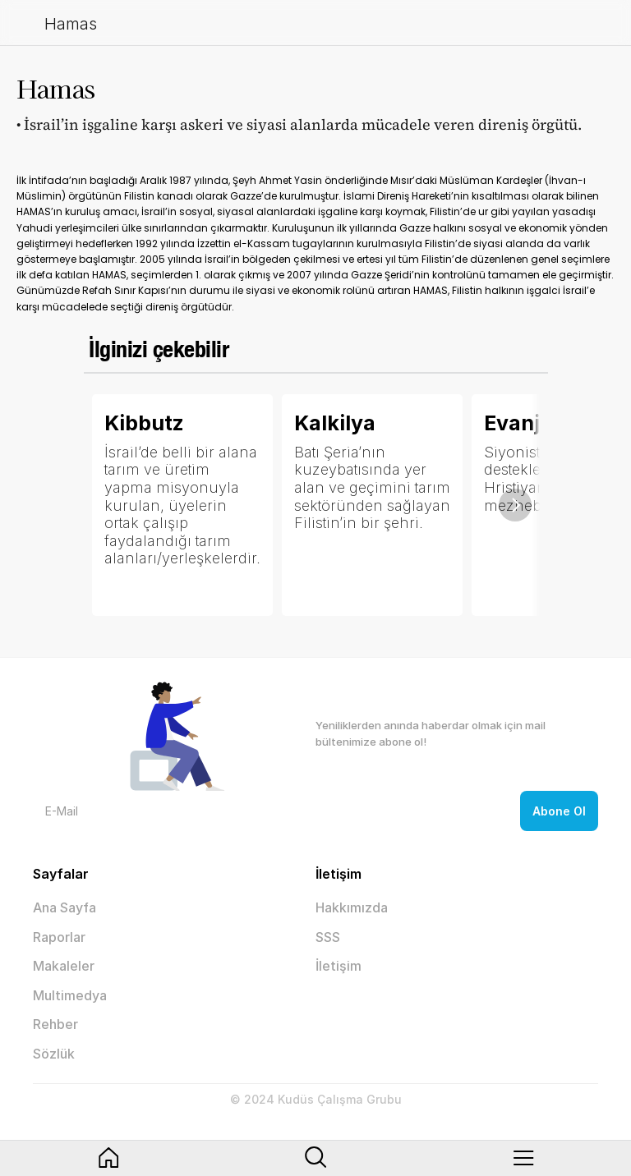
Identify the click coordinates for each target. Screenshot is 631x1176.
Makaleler (63, 966)
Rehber (55, 1024)
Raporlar (59, 937)
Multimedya (70, 995)
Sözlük (54, 1053)
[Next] (515, 505)
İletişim (339, 966)
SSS (328, 937)
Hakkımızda (352, 907)
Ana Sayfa (64, 907)
